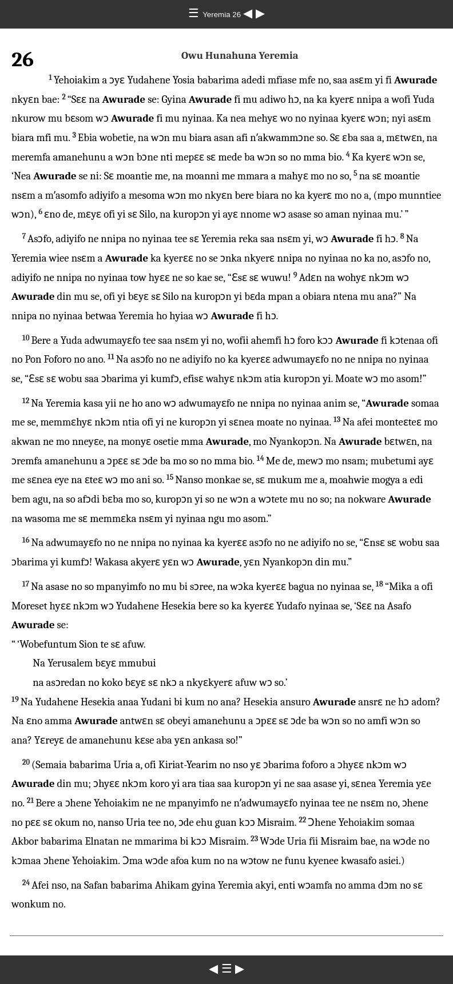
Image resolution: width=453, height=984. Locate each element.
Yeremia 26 (222, 14)
